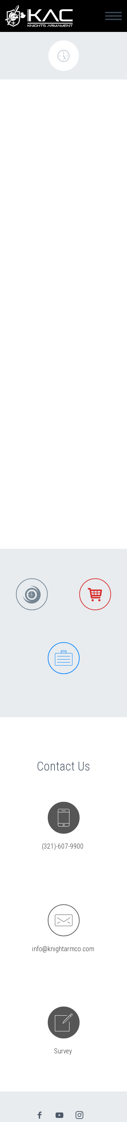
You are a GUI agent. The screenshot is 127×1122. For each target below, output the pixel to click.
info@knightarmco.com (63, 949)
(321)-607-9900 (63, 846)
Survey (63, 1051)
